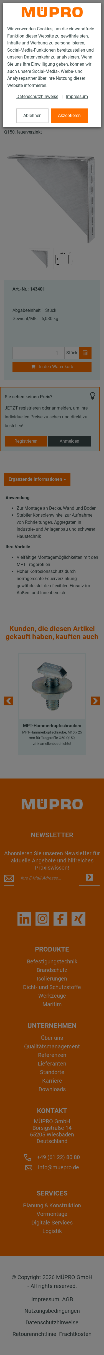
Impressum (77, 96)
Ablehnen (32, 115)
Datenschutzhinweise (37, 96)
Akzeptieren (69, 115)
